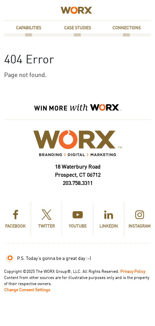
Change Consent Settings (27, 290)
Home (66, 10)
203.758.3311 (78, 183)
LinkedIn (108, 220)
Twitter (46, 220)
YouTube (78, 220)
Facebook (15, 220)
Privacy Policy (132, 272)
